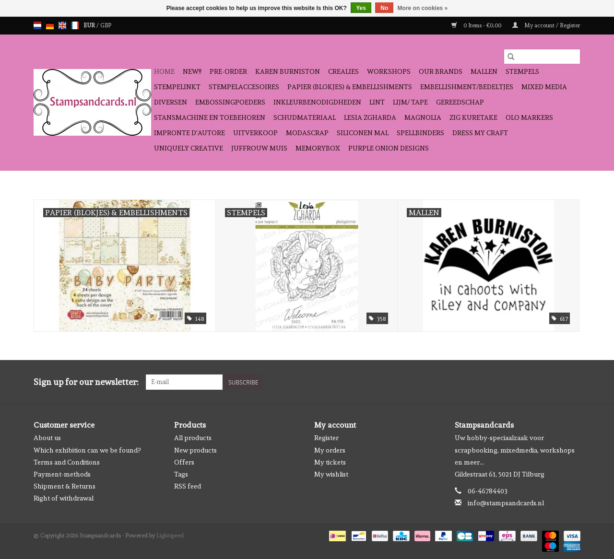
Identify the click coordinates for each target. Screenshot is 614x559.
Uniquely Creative (188, 148)
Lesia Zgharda (370, 117)
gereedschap (460, 102)
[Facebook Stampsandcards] (556, 382)
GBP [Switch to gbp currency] (105, 25)
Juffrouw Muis (259, 148)
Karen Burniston (287, 71)
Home (164, 71)
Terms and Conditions (67, 462)
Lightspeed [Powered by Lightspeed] (170, 535)
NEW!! (192, 71)
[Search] (542, 56)
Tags (181, 474)
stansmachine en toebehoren (209, 117)
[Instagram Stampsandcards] (572, 382)
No (384, 8)
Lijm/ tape (410, 102)
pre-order (228, 71)
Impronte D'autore (189, 133)
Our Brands (440, 71)
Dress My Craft (480, 133)
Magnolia (422, 117)
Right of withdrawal (64, 498)
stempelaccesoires (244, 87)
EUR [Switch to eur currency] (89, 25)
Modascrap (307, 133)
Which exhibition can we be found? (87, 450)
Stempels (522, 71)
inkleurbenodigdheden (317, 102)
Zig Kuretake (473, 117)
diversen (170, 102)
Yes (361, 8)
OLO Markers (529, 117)
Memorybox (317, 148)
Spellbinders (420, 133)
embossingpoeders (230, 102)
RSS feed (187, 486)
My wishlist (331, 474)
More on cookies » (423, 8)
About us (47, 438)
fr (75, 25)
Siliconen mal (363, 133)
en (62, 25)
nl (37, 25)
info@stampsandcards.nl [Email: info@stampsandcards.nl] (506, 503)
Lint (377, 102)
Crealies (343, 71)
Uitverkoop (255, 133)
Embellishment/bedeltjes (466, 87)
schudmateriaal (304, 117)
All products (193, 438)
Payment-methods (62, 474)
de (50, 25)
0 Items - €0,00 (477, 25)
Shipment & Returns (64, 486)
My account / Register (546, 25)
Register (326, 438)
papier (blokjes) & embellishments (349, 87)
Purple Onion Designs (388, 148)
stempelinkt (177, 87)
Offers (184, 462)
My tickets (330, 462)
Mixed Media (544, 87)
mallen (484, 71)
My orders (329, 450)
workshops (389, 71)
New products (195, 450)
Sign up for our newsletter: (86, 382)
